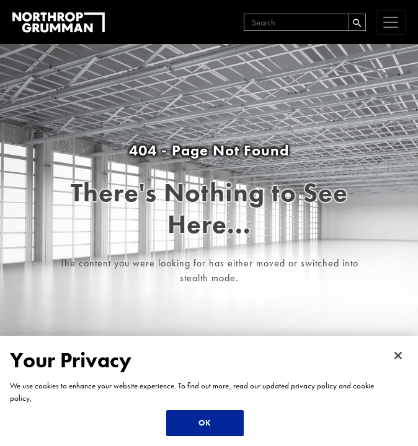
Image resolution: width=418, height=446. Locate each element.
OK (204, 423)
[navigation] (391, 22)
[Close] (398, 355)
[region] (209, 391)
